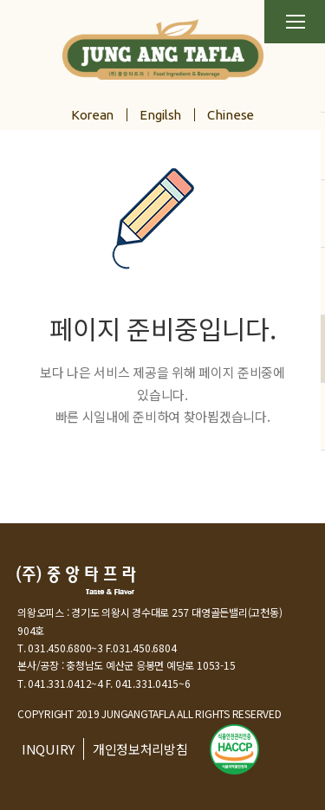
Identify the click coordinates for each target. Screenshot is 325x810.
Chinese (230, 114)
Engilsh (160, 114)
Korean (92, 114)
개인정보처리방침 (140, 749)
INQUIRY (48, 749)
